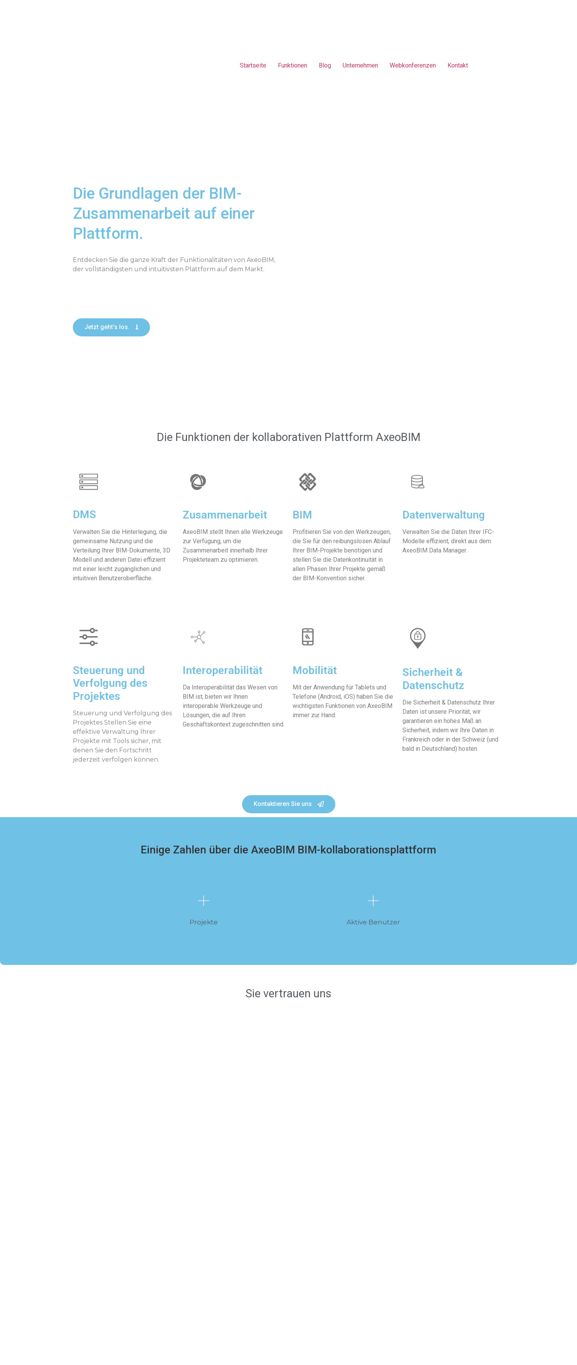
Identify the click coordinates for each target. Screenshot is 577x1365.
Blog (325, 65)
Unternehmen (360, 65)
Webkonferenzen (413, 65)
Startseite (253, 65)
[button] (111, 327)
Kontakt (457, 65)
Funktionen (292, 65)
